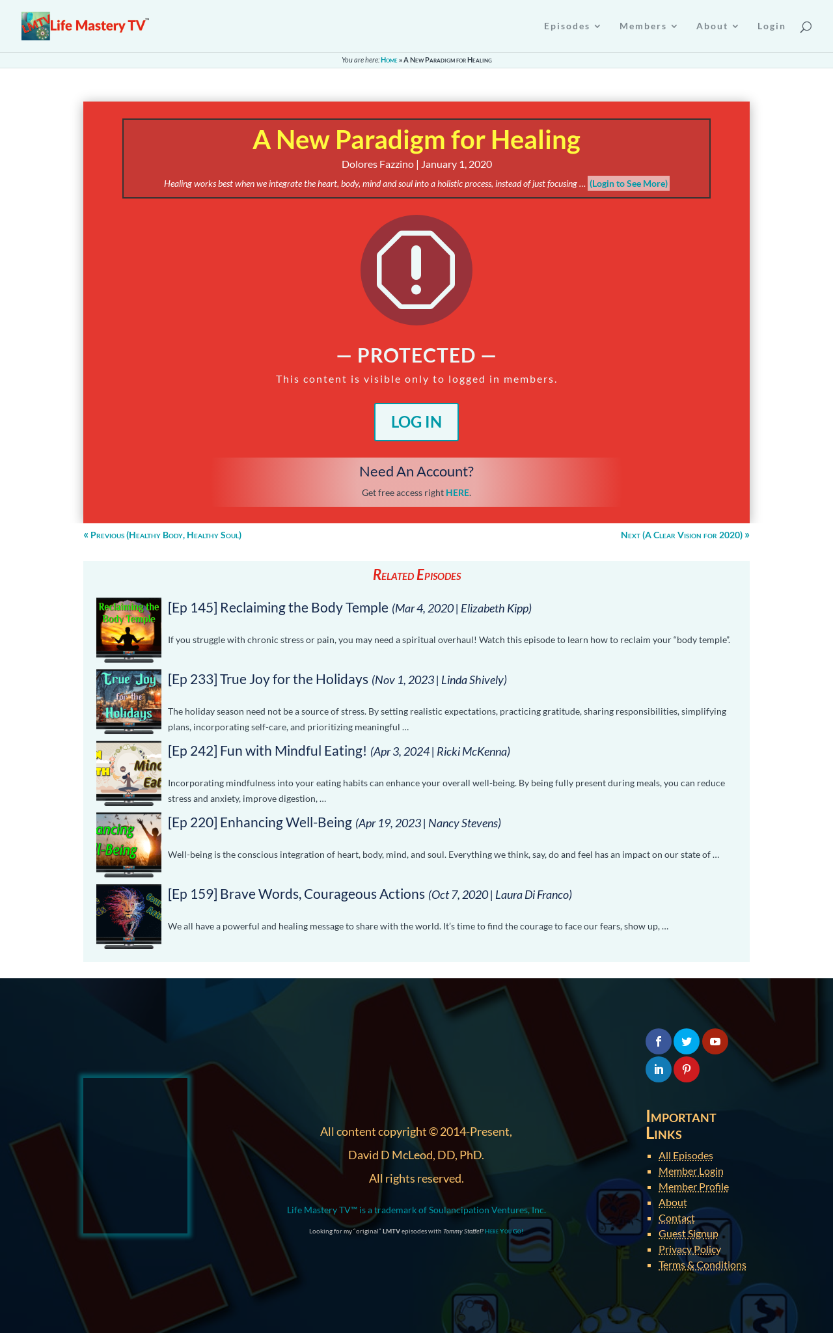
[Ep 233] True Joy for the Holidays (268, 678)
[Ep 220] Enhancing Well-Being (260, 822)
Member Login (691, 1170)
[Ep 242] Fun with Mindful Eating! (267, 750)
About (673, 1202)
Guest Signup (688, 1233)
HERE (457, 492)
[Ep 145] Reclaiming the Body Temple (278, 607)
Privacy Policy (690, 1249)
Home (389, 59)
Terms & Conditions (702, 1264)
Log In (416, 421)
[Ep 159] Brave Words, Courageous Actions (296, 893)
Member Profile (694, 1186)
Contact (677, 1217)
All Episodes (686, 1155)
